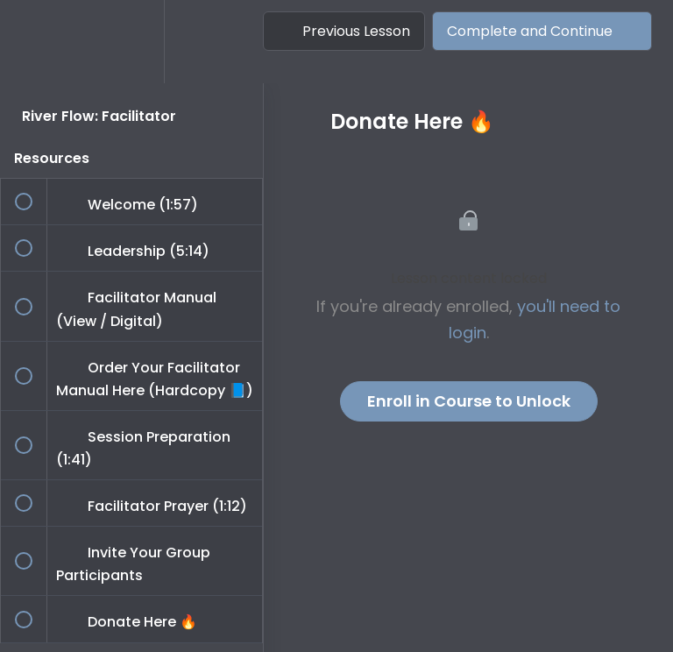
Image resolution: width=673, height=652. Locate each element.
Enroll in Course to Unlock (468, 401)
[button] (32, 41)
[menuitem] (131, 41)
